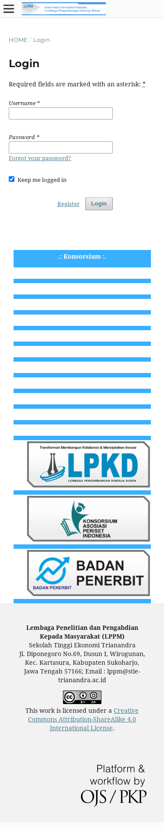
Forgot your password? (40, 158)
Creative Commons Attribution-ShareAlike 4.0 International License (83, 719)
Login (99, 203)
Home (18, 39)
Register (68, 204)
